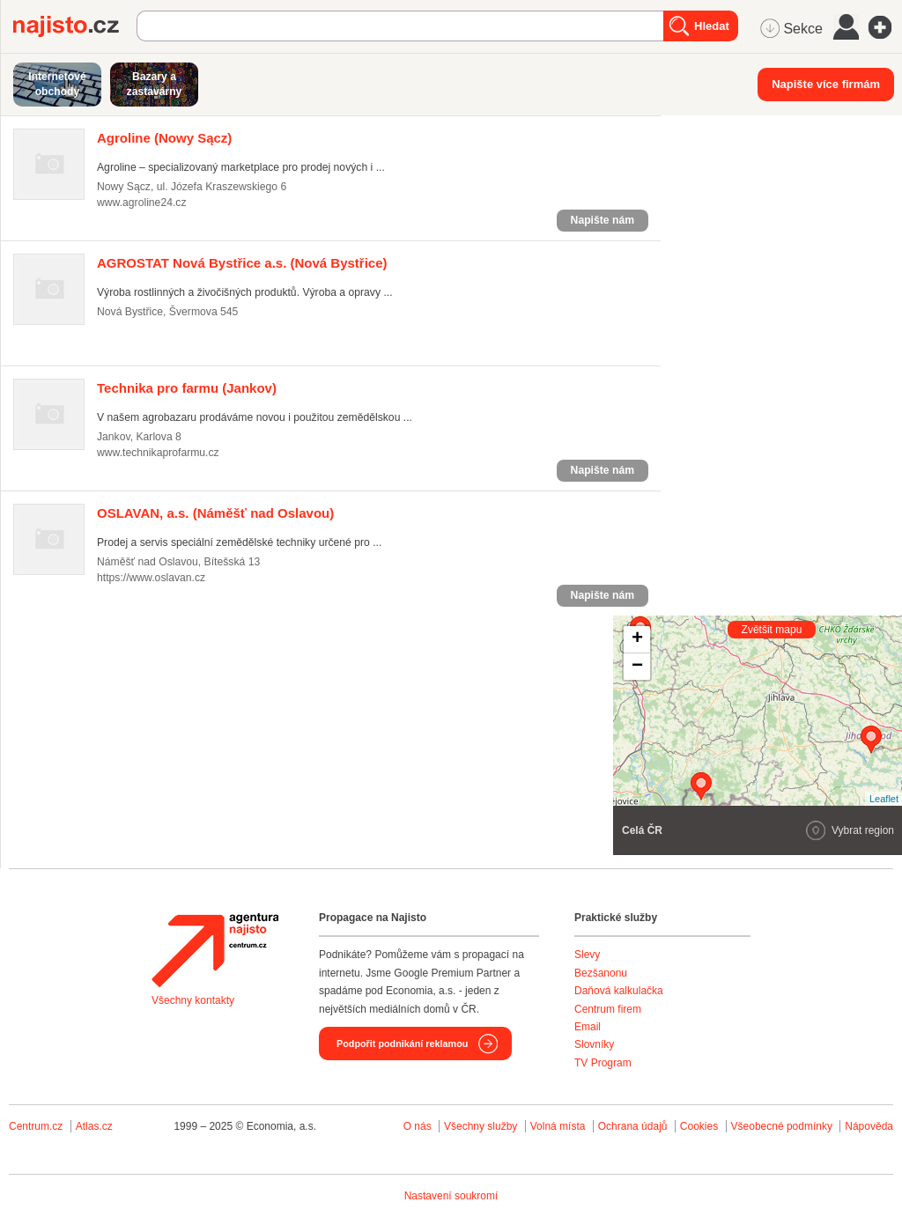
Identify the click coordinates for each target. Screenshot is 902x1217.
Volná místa (558, 1126)
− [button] (637, 666)
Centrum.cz (36, 1126)
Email (587, 1027)
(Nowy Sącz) (164, 137)
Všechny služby (482, 1126)
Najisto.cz (75, 26)
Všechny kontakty (193, 1000)
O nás (417, 1126)
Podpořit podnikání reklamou (402, 1043)
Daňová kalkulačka (618, 991)
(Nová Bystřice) (242, 262)
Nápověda (869, 1126)
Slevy (587, 954)
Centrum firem (607, 1009)
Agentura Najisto (215, 950)
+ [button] (637, 639)
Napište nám (602, 220)
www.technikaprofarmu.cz (158, 452)
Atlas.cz (94, 1126)
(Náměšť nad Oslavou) (215, 512)
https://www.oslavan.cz (151, 578)
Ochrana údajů (633, 1126)
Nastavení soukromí (451, 1196)
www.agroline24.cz (141, 202)
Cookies (699, 1126)
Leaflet (883, 798)
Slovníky (594, 1044)
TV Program (603, 1063)
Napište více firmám (826, 84)
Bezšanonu (600, 973)
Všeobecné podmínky (781, 1126)
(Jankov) (187, 387)
